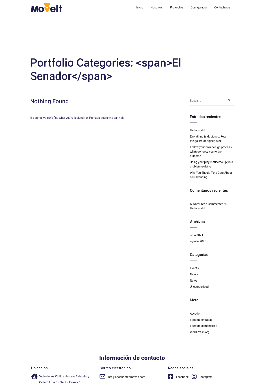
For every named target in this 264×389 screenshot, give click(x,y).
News (193, 280)
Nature (194, 274)
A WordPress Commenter (206, 204)
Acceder (195, 313)
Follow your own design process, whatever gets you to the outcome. (211, 151)
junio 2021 (196, 235)
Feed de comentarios (203, 326)
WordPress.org (199, 332)
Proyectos (176, 7)
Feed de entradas (201, 320)
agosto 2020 (198, 241)
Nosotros (157, 7)
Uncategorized (199, 286)
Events (194, 268)
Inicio (139, 7)
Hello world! (198, 130)
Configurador (199, 7)
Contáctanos (222, 7)
